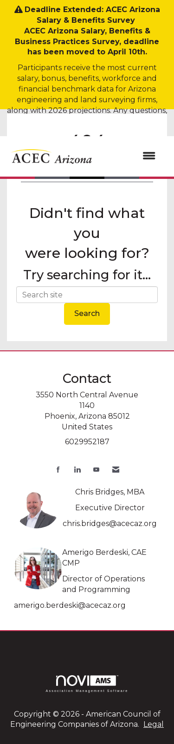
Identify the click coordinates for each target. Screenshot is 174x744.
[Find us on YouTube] (96, 469)
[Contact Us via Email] (116, 469)
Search (87, 313)
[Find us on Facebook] (58, 469)
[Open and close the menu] (130, 156)
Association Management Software (86, 683)
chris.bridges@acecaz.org (110, 523)
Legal (153, 724)
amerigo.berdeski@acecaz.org (70, 605)
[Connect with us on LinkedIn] (77, 469)
